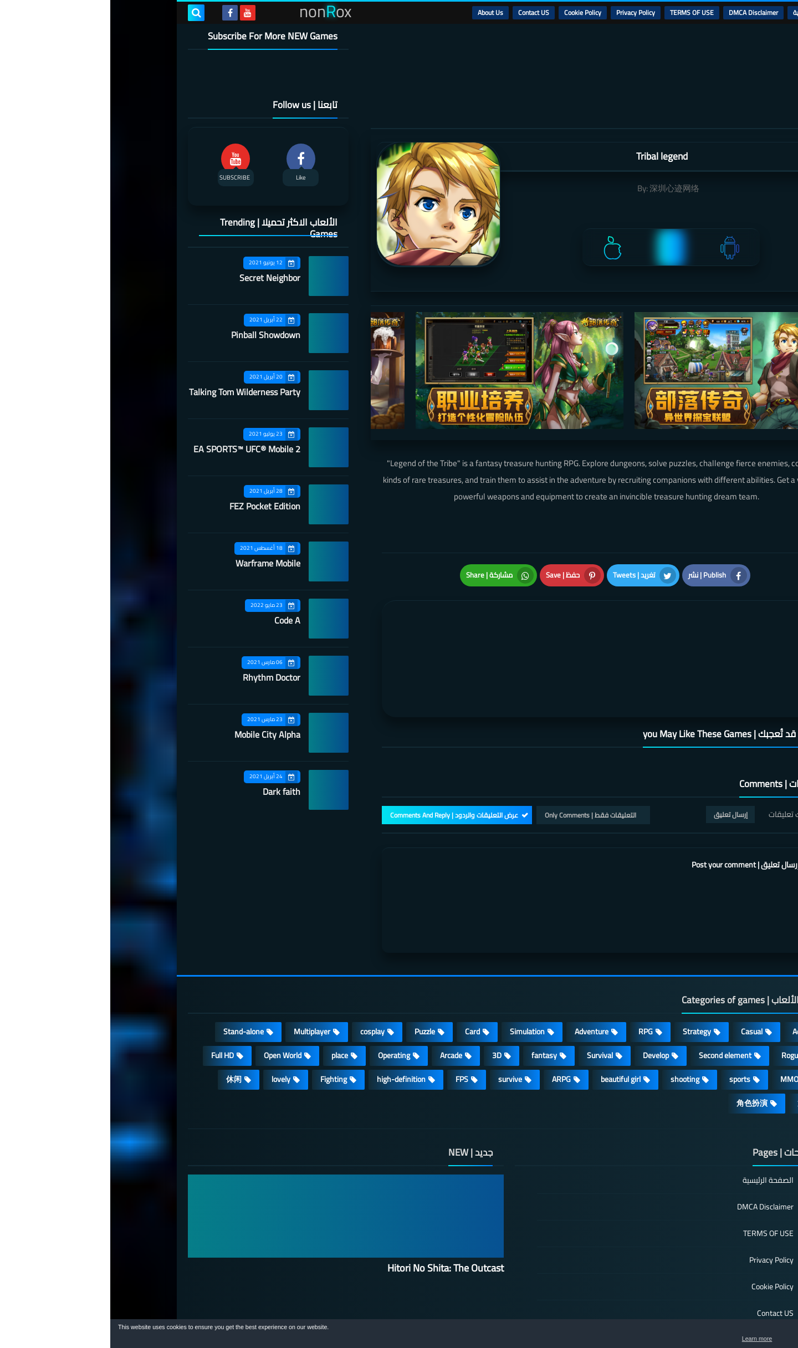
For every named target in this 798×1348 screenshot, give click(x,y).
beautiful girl (510, 1016)
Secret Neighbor (159, 277)
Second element (615, 992)
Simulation (417, 968)
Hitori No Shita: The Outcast (335, 1205)
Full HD (112, 992)
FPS (351, 1016)
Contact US (423, 12)
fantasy (434, 992)
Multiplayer (201, 968)
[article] (386, 621)
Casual (641, 968)
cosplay (262, 968)
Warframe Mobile (157, 563)
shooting (574, 1016)
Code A (177, 620)
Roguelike (687, 992)
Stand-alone (133, 968)
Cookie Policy (472, 12)
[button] (755, 1336)
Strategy (586, 968)
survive (400, 1016)
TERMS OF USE (581, 12)
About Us (380, 12)
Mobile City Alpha (157, 734)
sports (629, 1016)
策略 (695, 1040)
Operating (284, 992)
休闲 (123, 1016)
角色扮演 (641, 1040)
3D (386, 992)
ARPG (451, 1016)
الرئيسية (693, 12)
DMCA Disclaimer (643, 12)
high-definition (291, 1016)
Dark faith (171, 791)
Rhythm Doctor (161, 677)
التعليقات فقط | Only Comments (480, 751)
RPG (535, 968)
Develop (546, 992)
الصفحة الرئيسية (657, 1117)
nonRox (637, 1313)
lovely (170, 1016)
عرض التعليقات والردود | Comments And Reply (344, 751)
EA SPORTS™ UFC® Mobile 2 (136, 449)
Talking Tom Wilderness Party (134, 392)
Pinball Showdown (155, 334)
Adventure (481, 968)
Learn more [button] (691, 1339)
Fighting (223, 1016)
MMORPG (686, 1016)
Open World (172, 992)
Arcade (341, 992)
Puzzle (314, 968)
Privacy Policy (525, 12)
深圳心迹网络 (564, 188)
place (229, 992)
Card (362, 968)
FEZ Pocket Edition (154, 506)
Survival (490, 992)
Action (692, 968)
